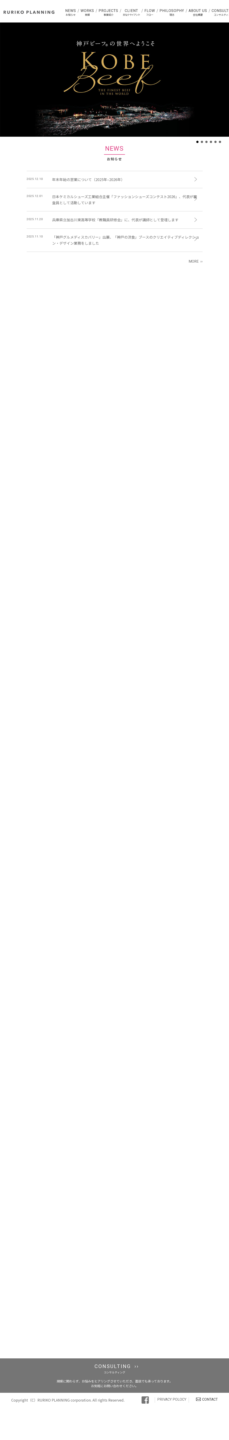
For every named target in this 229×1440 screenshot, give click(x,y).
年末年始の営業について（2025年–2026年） (88, 179)
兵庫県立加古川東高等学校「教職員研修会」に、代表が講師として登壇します (115, 219)
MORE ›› (196, 261)
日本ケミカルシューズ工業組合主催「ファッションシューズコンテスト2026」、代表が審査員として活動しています (124, 199)
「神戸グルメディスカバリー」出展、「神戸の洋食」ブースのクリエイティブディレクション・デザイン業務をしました (125, 240)
